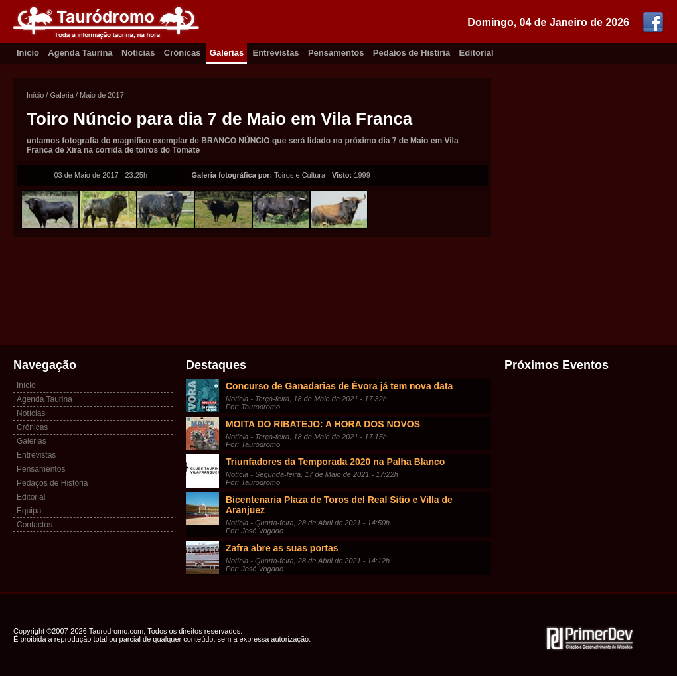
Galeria (61, 95)
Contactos (34, 524)
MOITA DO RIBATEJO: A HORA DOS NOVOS (323, 424)
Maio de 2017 (102, 95)
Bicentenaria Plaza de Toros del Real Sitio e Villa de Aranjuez (339, 504)
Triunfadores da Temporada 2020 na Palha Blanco (335, 461)
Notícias (138, 53)
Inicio (28, 53)
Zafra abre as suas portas (282, 548)
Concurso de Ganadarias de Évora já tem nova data (339, 386)
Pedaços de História (52, 483)
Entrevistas (276, 53)
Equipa (29, 510)
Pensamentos (336, 53)
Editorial (476, 53)
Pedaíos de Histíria (411, 53)
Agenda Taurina (80, 53)
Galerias (227, 53)
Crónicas (182, 53)
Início (35, 95)
